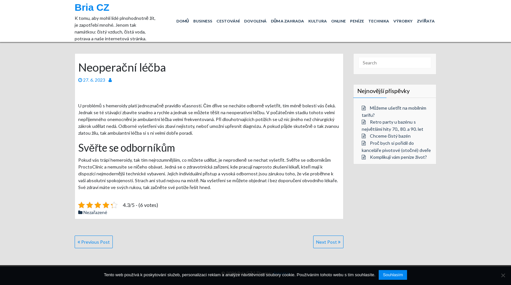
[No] (503, 275)
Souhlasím (393, 274)
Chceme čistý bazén (390, 136)
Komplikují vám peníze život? (398, 157)
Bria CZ (92, 7)
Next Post (328, 242)
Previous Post (94, 242)
